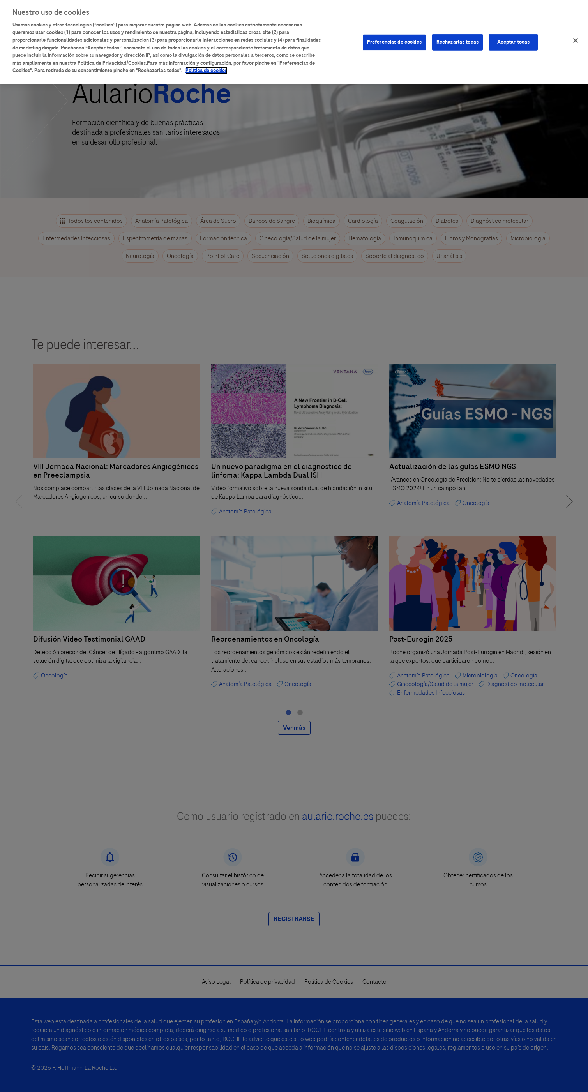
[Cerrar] (575, 35)
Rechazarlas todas (457, 37)
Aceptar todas (513, 37)
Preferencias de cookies (394, 37)
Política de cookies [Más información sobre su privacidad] (206, 65)
